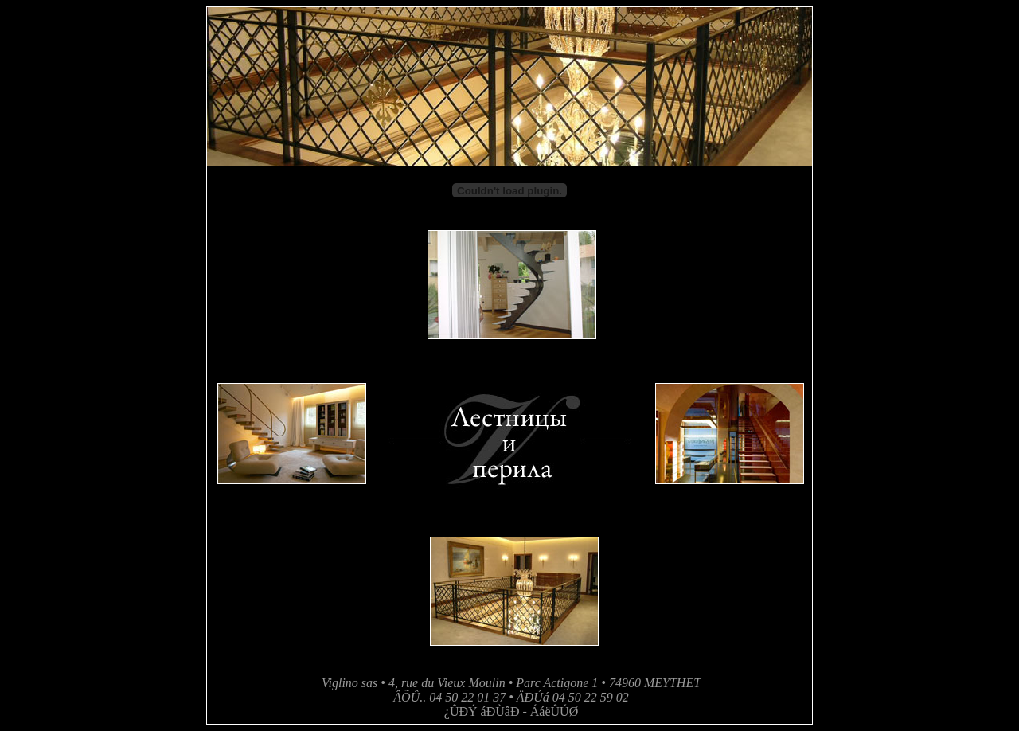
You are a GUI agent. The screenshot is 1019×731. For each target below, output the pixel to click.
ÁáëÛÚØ (554, 711)
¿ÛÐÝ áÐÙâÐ (482, 711)
